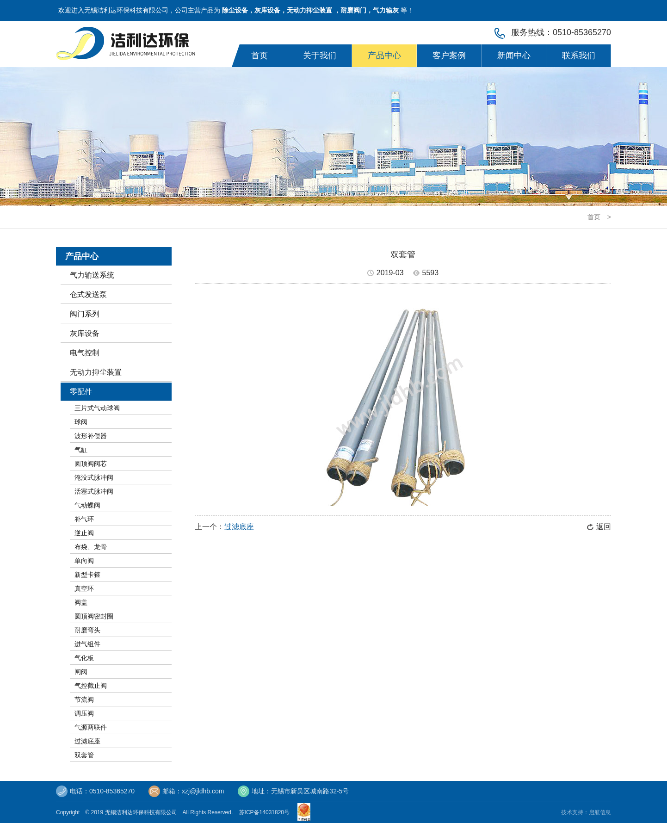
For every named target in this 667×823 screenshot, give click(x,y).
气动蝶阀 (87, 505)
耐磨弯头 (87, 630)
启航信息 (600, 812)
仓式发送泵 (88, 294)
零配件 (81, 392)
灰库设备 (84, 333)
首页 (259, 55)
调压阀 (84, 713)
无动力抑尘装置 (96, 372)
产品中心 (384, 55)
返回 (603, 527)
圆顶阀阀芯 (90, 463)
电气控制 (84, 353)
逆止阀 (84, 533)
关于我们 (319, 55)
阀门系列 (84, 314)
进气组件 (87, 644)
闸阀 (80, 671)
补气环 (84, 519)
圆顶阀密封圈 (93, 616)
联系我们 (578, 55)
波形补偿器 (90, 435)
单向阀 (84, 560)
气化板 (84, 658)
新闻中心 (514, 55)
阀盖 (80, 602)
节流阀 (84, 699)
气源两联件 (90, 727)
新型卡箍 (87, 574)
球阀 (80, 422)
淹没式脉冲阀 (93, 477)
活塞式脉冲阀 (93, 491)
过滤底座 (87, 741)
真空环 (84, 588)
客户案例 (449, 55)
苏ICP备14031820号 (266, 812)
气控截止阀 (90, 685)
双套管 (84, 755)
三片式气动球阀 (97, 408)
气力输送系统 (92, 275)
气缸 (80, 449)
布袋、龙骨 (90, 547)
